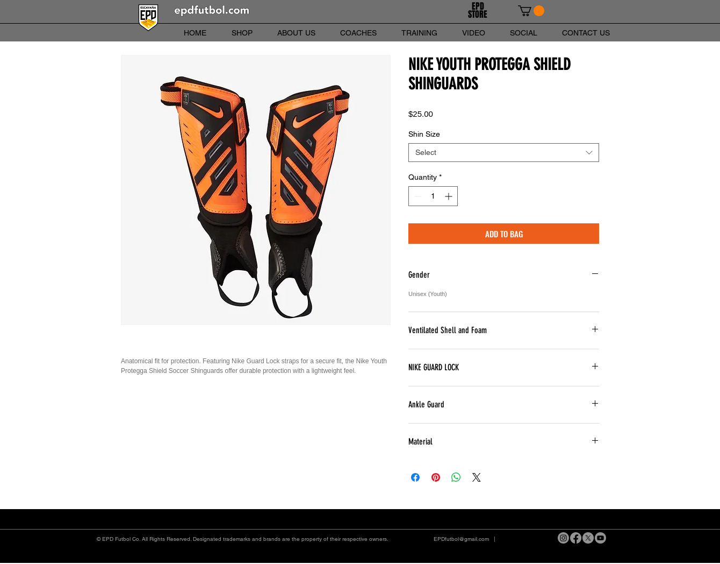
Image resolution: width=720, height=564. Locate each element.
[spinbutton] (433, 196)
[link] (531, 10)
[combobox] (503, 152)
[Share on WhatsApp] (456, 477)
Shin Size (424, 134)
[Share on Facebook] (415, 477)
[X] (588, 538)
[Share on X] (476, 477)
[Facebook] (575, 538)
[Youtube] (600, 538)
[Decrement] (416, 196)
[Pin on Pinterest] (435, 477)
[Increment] (449, 196)
